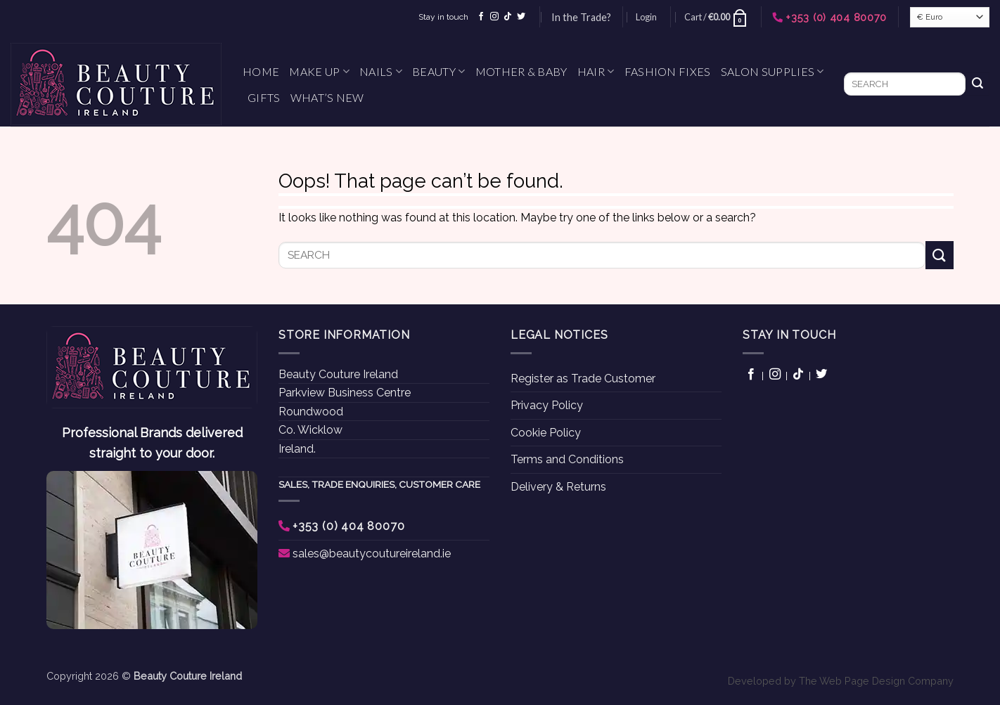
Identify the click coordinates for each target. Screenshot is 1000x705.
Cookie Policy (546, 432)
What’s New (327, 97)
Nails (380, 72)
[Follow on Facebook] (481, 17)
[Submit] (977, 84)
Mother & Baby (521, 71)
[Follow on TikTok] (508, 17)
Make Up (319, 72)
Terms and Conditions (567, 459)
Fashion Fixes (667, 71)
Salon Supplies (772, 72)
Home (261, 71)
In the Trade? (581, 17)
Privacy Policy (547, 405)
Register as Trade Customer (583, 378)
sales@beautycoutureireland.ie (372, 553)
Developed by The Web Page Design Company (841, 681)
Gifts (264, 97)
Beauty (438, 72)
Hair (596, 72)
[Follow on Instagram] (494, 17)
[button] (646, 16)
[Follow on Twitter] (521, 17)
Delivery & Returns (558, 486)
